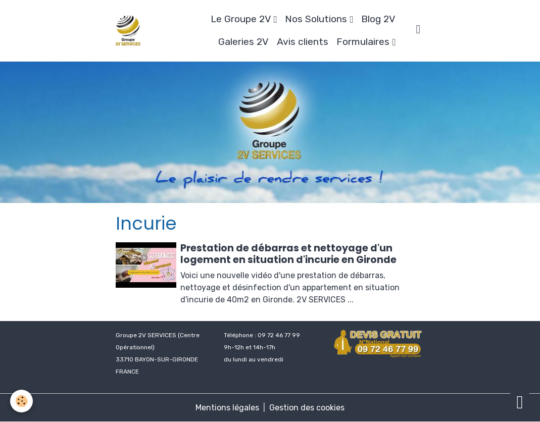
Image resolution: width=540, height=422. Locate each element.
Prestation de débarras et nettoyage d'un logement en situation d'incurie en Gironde (288, 254)
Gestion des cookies (307, 407)
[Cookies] (21, 401)
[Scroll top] (519, 401)
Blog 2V (378, 19)
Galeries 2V (243, 41)
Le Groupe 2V (242, 19)
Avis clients (302, 41)
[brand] (128, 30)
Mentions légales (227, 407)
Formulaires (364, 41)
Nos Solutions (317, 19)
